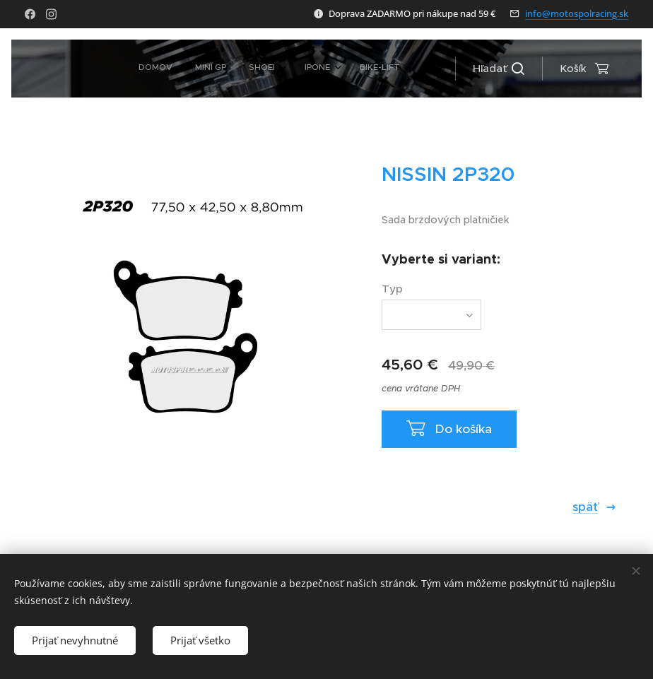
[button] (498, 68)
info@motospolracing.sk (576, 13)
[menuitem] (247, 68)
